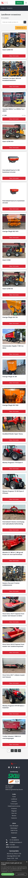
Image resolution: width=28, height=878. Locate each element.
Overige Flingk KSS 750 (10, 317)
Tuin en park (14, 804)
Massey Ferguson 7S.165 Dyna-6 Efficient (13, 492)
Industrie (14, 801)
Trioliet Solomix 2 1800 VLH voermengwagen (11, 737)
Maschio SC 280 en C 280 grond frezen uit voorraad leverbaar (12, 553)
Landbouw (14, 799)
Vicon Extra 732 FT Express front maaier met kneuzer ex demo (13, 615)
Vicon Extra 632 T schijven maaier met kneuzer (13, 676)
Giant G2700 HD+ (8, 141)
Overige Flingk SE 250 (9, 376)
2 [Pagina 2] (12, 750)
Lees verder (10, 871)
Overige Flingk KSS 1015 (10, 231)
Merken (14, 815)
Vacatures (14, 818)
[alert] (14, 869)
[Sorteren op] (21, 28)
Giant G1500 (6, 260)
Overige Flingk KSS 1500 (10, 405)
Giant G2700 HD (7, 289)
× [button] (26, 861)
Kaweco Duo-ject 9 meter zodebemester (11, 584)
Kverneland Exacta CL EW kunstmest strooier (10, 171)
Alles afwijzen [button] (21, 874)
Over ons (14, 813)
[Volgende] (19, 750)
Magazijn (14, 811)
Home (3, 8)
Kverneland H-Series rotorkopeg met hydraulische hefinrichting (13, 523)
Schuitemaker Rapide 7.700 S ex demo (12, 347)
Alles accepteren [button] (8, 874)
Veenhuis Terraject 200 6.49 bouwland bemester (11, 79)
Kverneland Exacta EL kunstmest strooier (13, 202)
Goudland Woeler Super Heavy (12, 434)
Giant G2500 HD (7, 50)
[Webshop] (19, 3)
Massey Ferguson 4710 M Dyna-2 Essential (13, 707)
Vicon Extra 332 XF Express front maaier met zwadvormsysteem (13, 645)
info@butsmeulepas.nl (15, 842)
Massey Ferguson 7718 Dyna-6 (12, 462)
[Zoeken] (25, 22)
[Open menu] (26, 3)
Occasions (8, 8)
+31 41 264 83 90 (14, 840)
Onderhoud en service (14, 806)
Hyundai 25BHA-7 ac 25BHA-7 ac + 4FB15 (13, 110)
